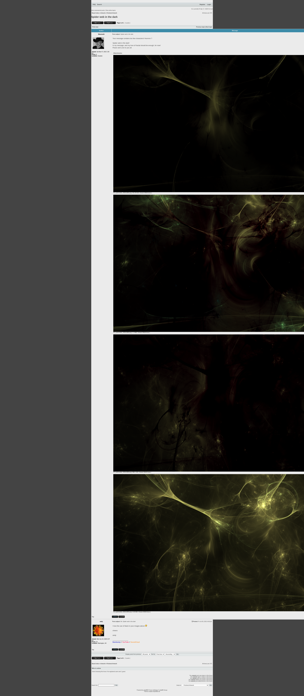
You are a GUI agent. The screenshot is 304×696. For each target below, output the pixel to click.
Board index (95, 13)
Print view (95, 27)
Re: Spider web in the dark (128, 621)
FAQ (94, 4)
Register (202, 4)
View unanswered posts (98, 10)
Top (93, 617)
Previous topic (200, 27)
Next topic (209, 27)
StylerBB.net (156, 691)
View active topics (111, 10)
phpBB (146, 690)
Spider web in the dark (104, 16)
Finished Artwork (112, 13)
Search (99, 4)
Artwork (102, 13)
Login (209, 4)
